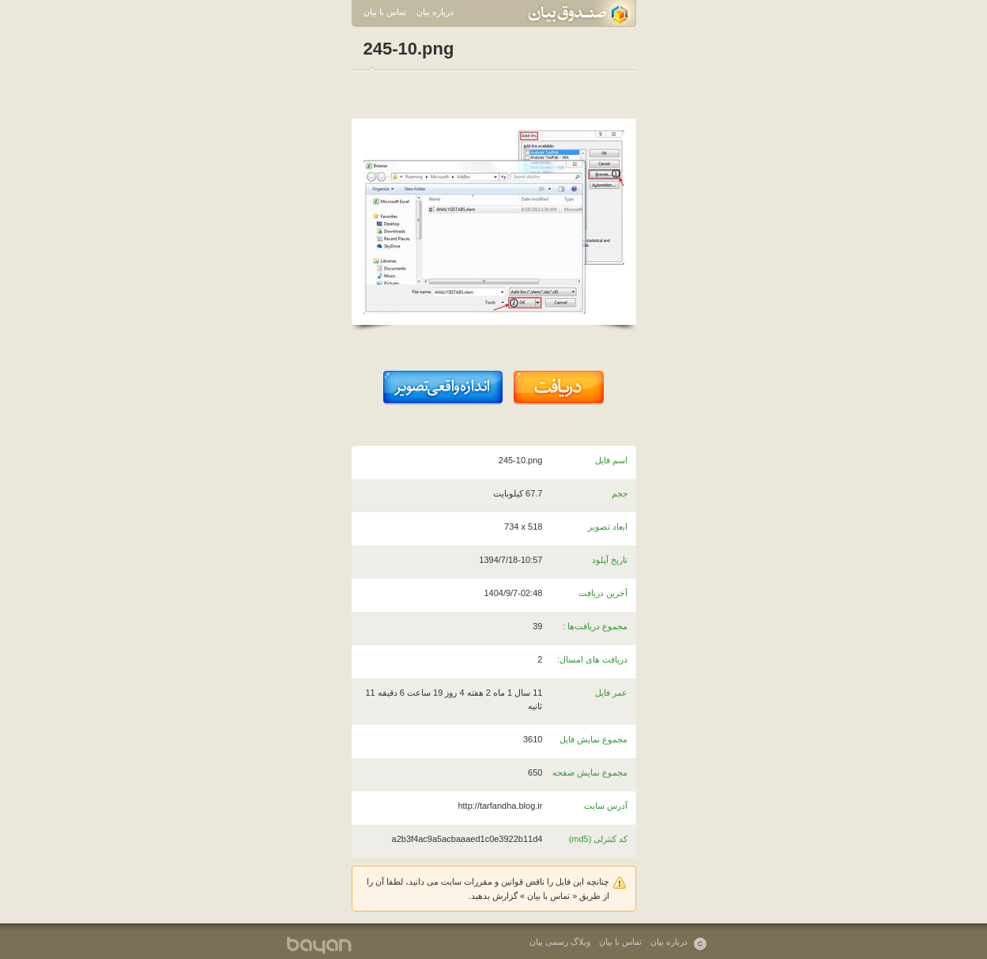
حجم (620, 493)
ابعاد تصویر (607, 526)
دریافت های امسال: (592, 659)
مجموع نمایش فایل (593, 739)
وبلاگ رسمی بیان (559, 941)
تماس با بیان (385, 12)
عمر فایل (611, 692)
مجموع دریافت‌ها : (595, 626)
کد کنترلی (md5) (598, 839)
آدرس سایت (605, 805)
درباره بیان (435, 12)
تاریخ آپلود (609, 559)
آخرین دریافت (602, 593)
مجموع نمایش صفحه (589, 772)
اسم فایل (611, 460)
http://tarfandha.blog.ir (500, 805)
